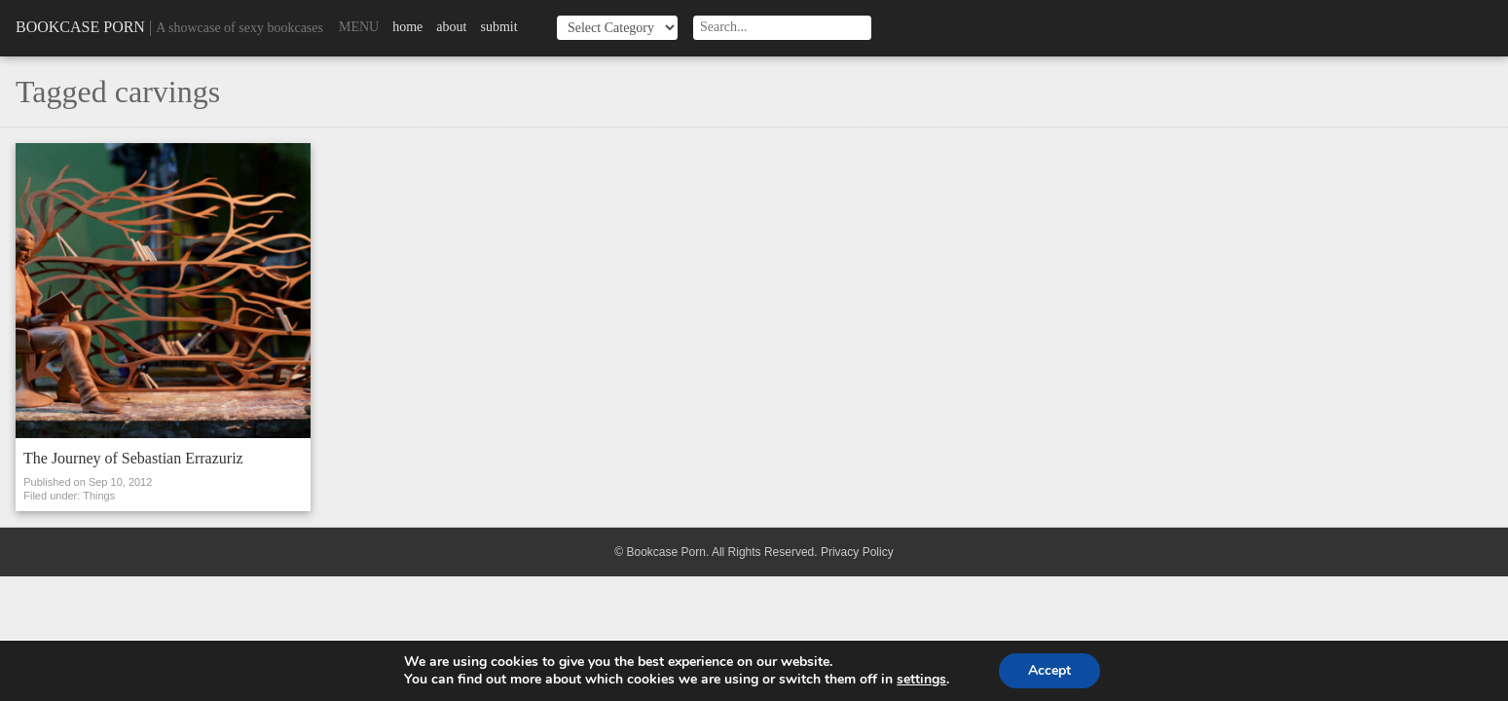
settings (921, 679)
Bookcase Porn (80, 26)
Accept (1049, 670)
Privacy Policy (857, 552)
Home (407, 26)
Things (99, 495)
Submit (498, 26)
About (451, 26)
